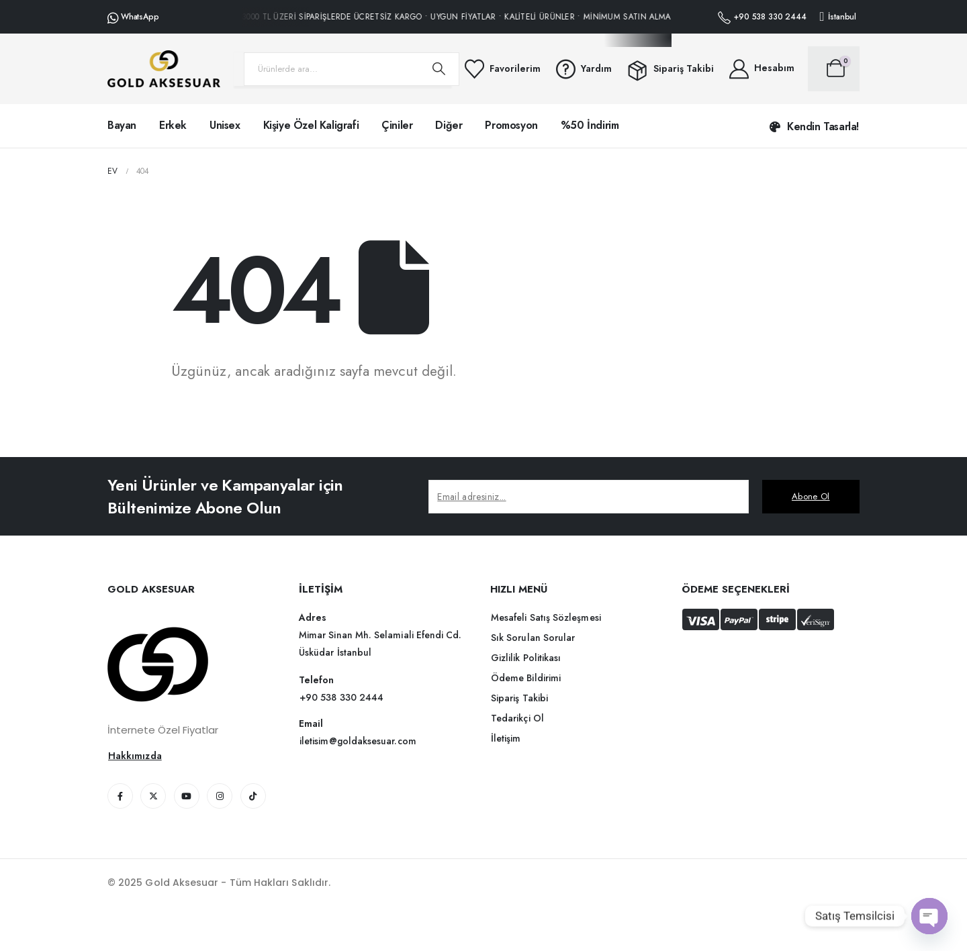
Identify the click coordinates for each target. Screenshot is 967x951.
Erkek (173, 125)
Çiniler (396, 125)
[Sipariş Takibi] (669, 69)
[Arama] (439, 69)
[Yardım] (583, 69)
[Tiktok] (253, 796)
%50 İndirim (590, 125)
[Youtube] (186, 796)
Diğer (448, 125)
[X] (153, 796)
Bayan (121, 125)
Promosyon (511, 125)
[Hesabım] (760, 69)
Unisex (225, 125)
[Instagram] (219, 796)
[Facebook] (120, 796)
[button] (814, 127)
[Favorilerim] (502, 69)
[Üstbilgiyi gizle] (163, 68)
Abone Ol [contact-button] (811, 496)
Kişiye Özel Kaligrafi (311, 125)
